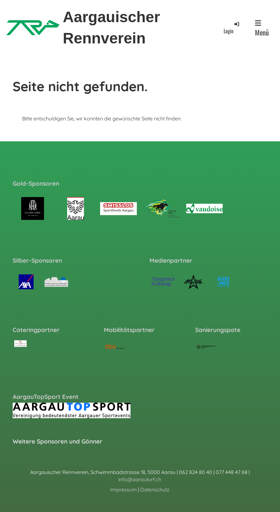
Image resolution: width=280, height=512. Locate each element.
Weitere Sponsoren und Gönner (57, 441)
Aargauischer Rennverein (111, 28)
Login (232, 28)
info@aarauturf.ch (139, 479)
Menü (262, 28)
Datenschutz (154, 489)
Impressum (123, 489)
